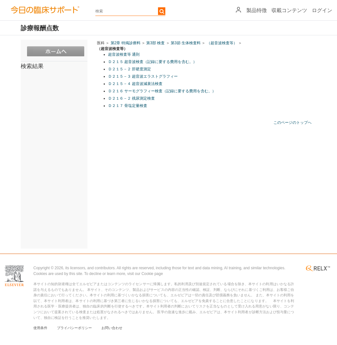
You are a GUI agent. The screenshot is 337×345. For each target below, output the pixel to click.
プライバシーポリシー (74, 328)
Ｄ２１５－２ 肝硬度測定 (129, 69)
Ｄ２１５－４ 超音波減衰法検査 (135, 83)
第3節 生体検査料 (186, 43)
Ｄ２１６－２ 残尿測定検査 (131, 98)
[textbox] (130, 11)
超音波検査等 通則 (124, 54)
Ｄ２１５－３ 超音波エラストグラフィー (143, 76)
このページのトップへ (292, 122)
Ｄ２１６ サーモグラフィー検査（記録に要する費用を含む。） (162, 91)
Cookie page (152, 273)
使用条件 (40, 328)
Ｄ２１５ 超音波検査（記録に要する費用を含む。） (152, 62)
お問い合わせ (111, 328)
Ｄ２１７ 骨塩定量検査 (127, 105)
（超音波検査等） (222, 43)
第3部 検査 (155, 43)
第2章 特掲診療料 (126, 43)
